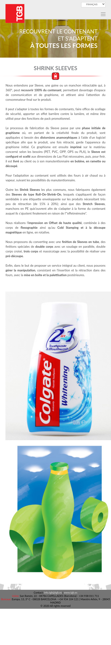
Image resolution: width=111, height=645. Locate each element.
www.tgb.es (70, 592)
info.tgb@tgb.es (53, 592)
